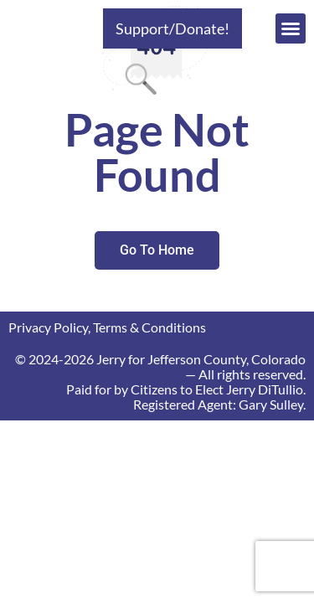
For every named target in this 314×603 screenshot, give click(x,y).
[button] (290, 28)
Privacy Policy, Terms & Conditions (107, 327)
